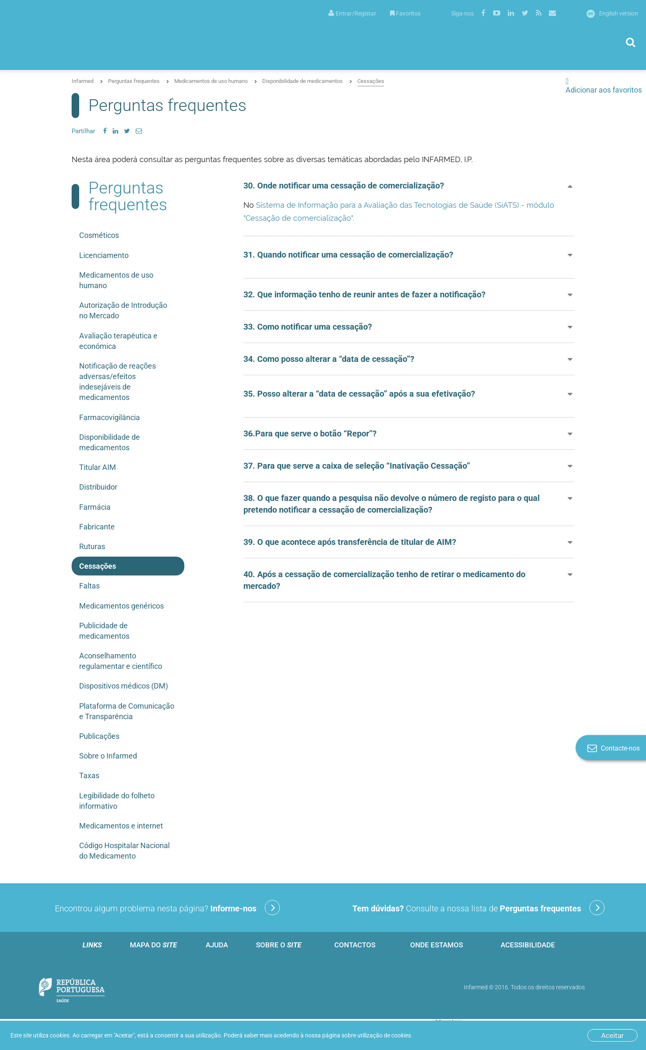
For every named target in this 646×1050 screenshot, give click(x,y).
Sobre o (278, 945)
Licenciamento (104, 255)
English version (612, 13)
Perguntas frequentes (134, 81)
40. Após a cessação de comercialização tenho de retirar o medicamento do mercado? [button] (384, 580)
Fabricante (97, 526)
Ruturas (92, 546)
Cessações (370, 81)
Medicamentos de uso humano (211, 81)
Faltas (89, 585)
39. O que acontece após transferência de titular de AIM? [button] (349, 542)
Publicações (99, 736)
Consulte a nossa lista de (478, 907)
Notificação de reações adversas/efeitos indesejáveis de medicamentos (117, 381)
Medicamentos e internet (121, 825)
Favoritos (405, 13)
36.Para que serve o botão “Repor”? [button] (310, 433)
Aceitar (612, 1035)
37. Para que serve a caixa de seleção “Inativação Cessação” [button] (356, 466)
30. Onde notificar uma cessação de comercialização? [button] (343, 186)
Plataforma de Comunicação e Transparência (126, 711)
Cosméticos (99, 235)
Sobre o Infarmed (108, 755)
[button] (408, 255)
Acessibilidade (528, 945)
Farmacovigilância (109, 417)
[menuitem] (352, 12)
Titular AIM (97, 467)
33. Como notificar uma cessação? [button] (307, 327)
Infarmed (82, 81)
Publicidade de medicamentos (104, 630)
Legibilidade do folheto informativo (117, 800)
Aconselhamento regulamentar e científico (120, 661)
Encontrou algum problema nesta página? (167, 907)
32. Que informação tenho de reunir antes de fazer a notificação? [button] (364, 294)
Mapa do (153, 945)
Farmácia (95, 507)
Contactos (354, 945)
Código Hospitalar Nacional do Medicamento (124, 850)
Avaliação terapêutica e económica (118, 341)
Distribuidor (98, 486)
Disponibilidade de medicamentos (302, 81)
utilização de (384, 1035)
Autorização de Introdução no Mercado (123, 310)
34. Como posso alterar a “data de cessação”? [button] (328, 359)
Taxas (89, 775)
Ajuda (217, 945)
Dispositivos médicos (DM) (123, 685)
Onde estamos (436, 945)
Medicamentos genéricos (121, 605)
